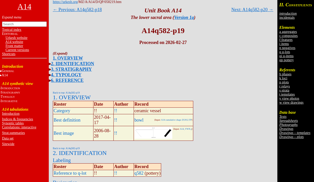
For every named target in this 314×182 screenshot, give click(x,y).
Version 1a (184, 17)
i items (284, 44)
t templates (287, 94)
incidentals (287, 17)
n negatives (287, 48)
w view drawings (291, 102)
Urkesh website (17, 38)
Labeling (62, 160)
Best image (64, 133)
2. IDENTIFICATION (72, 63)
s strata (284, 90)
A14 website (14, 42)
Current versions (17, 50)
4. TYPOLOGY (66, 74)
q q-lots (284, 52)
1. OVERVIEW (68, 58)
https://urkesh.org (65, 2)
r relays (284, 86)
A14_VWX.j (185, 129)
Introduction (10, 114)
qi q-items (286, 56)
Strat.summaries (13, 133)
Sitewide (8, 144)
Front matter (14, 46)
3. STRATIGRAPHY (71, 69)
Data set (7, 138)
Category (62, 110)
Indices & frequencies (17, 119)
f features (286, 40)
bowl (138, 120)
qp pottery (286, 60)
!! (115, 110)
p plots (284, 82)
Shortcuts (8, 54)
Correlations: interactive (19, 127)
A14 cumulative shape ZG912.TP (176, 120)
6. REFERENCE (67, 80)
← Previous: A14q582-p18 (77, 9)
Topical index (11, 30)
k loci (283, 78)
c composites (288, 36)
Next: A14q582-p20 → (252, 9)
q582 (138, 173)
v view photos (289, 98)
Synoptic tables (13, 123)
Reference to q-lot (70, 173)
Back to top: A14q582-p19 (66, 92)
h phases (285, 74)
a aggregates (288, 32)
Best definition (67, 120)
